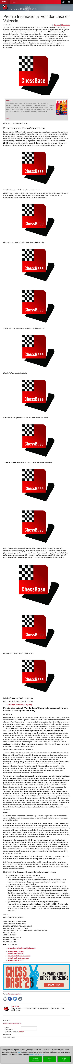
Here (19, 1052)
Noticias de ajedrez (20, 9)
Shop (4, 2)
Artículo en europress (16, 951)
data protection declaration (37, 1054)
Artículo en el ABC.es (15, 960)
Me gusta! (57, 25)
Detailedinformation (35, 1059)
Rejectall (50, 1059)
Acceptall (64, 1059)
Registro (21, 1031)
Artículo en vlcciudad (15, 954)
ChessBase (15, 1006)
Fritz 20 (9, 101)
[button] (14, 2)
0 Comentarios (65, 25)
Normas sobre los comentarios (12, 1023)
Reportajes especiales (14, 994)
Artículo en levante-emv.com (18, 958)
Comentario (7, 1034)
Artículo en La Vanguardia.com (19, 956)
